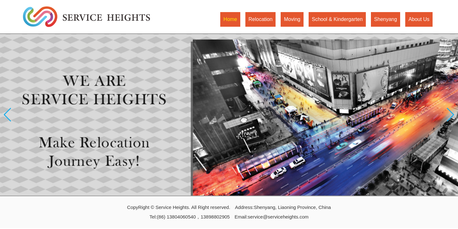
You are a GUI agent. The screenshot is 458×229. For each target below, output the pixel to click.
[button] (450, 115)
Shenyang (385, 19)
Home (230, 19)
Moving (292, 19)
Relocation (261, 19)
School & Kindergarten (337, 19)
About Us (418, 19)
